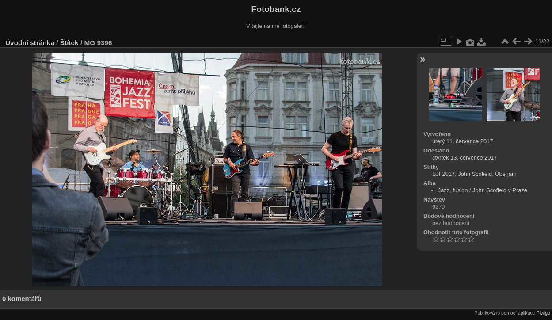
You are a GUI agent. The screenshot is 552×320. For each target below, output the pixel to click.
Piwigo (543, 313)
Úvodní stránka (29, 42)
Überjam (505, 174)
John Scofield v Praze (499, 190)
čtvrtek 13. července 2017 (464, 157)
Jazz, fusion (453, 190)
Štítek (69, 42)
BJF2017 (443, 174)
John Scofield (475, 174)
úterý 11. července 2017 (462, 141)
